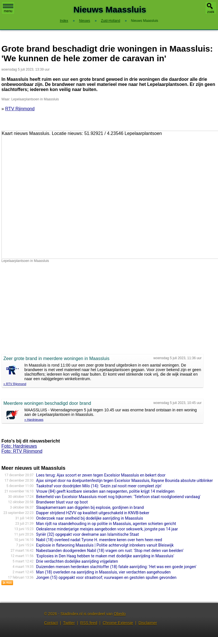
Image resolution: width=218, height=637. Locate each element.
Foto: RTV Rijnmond (21, 451)
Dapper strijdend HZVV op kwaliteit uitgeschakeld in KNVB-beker (92, 513)
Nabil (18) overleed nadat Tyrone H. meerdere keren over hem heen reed (99, 539)
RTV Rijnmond (20, 108)
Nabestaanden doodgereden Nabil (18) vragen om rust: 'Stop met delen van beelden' (110, 550)
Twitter (69, 623)
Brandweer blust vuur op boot (62, 502)
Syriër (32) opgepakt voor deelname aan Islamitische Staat (87, 534)
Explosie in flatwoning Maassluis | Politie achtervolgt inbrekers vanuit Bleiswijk (105, 545)
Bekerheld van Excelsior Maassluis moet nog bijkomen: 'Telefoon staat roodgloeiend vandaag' (118, 496)
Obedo (120, 613)
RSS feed (88, 623)
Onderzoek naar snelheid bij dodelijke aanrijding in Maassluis (89, 518)
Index (64, 21)
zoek (210, 12)
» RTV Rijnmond (14, 384)
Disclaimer (147, 623)
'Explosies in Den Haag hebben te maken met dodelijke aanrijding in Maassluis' (105, 556)
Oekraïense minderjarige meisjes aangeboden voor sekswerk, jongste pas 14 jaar (107, 529)
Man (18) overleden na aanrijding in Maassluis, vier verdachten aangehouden (103, 572)
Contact (51, 623)
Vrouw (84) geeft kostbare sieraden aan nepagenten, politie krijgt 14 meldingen (105, 491)
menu (8, 8)
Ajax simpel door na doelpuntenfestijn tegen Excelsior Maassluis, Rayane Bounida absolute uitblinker (124, 480)
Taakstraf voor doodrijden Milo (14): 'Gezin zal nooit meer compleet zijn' (99, 486)
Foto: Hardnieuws (19, 446)
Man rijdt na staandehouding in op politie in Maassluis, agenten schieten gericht (106, 523)
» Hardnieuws (33, 419)
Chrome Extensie (117, 623)
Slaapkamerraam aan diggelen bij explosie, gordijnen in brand (90, 507)
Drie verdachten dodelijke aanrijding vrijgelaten (77, 561)
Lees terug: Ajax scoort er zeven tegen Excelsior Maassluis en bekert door (101, 475)
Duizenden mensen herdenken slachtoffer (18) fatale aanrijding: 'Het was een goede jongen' (116, 566)
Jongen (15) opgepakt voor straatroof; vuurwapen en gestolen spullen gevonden (106, 577)
